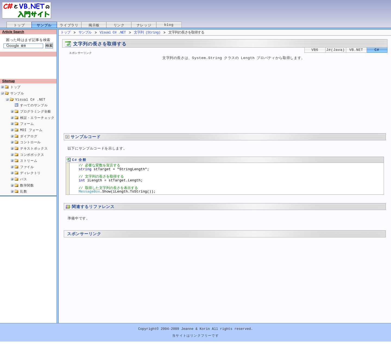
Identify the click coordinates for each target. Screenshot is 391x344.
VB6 (315, 50)
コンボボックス (32, 160)
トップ (19, 25)
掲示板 (94, 25)
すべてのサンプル (34, 111)
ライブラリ (69, 25)
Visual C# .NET (30, 105)
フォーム (27, 129)
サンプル (44, 25)
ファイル (27, 173)
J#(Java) (335, 50)
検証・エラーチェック (37, 123)
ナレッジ (144, 25)
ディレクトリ (30, 178)
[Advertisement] (29, 70)
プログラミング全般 (35, 117)
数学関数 (27, 191)
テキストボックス (34, 154)
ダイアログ (28, 142)
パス (23, 185)
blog (169, 25)
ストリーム (28, 166)
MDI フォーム (31, 136)
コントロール (30, 148)
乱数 (23, 197)
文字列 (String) (147, 32)
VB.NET (356, 50)
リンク (119, 25)
